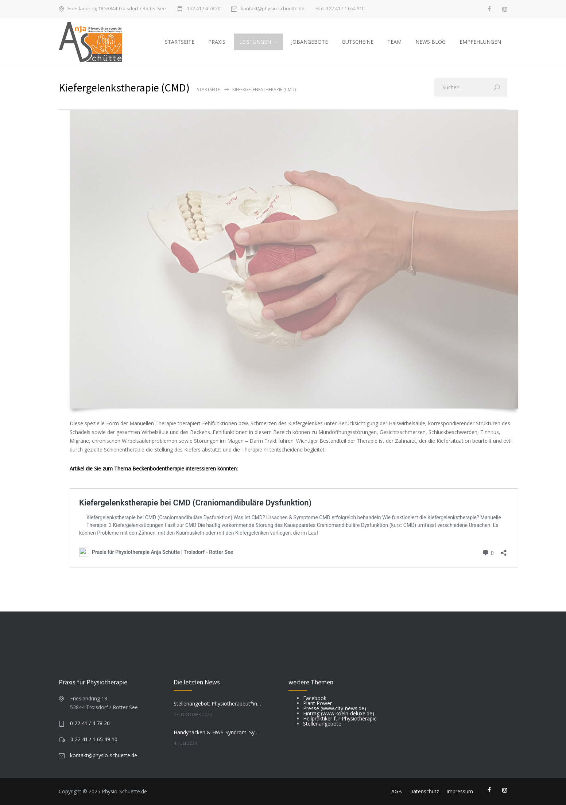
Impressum (459, 791)
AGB (396, 791)
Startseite (208, 89)
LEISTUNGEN (255, 41)
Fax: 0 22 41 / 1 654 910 (339, 8)
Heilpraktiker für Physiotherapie (340, 718)
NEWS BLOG (430, 41)
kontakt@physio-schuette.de (273, 9)
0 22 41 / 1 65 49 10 (93, 739)
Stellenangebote (322, 723)
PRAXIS (216, 41)
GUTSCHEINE (357, 41)
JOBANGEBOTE (309, 41)
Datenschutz (424, 791)
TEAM (394, 41)
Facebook (314, 698)
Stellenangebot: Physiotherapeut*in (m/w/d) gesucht (218, 703)
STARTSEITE (179, 41)
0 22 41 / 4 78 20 (203, 9)
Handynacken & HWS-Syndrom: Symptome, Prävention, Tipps (218, 732)
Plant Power (317, 703)
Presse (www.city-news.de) (334, 708)
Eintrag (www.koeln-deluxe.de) (338, 713)
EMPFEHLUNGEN (480, 41)
